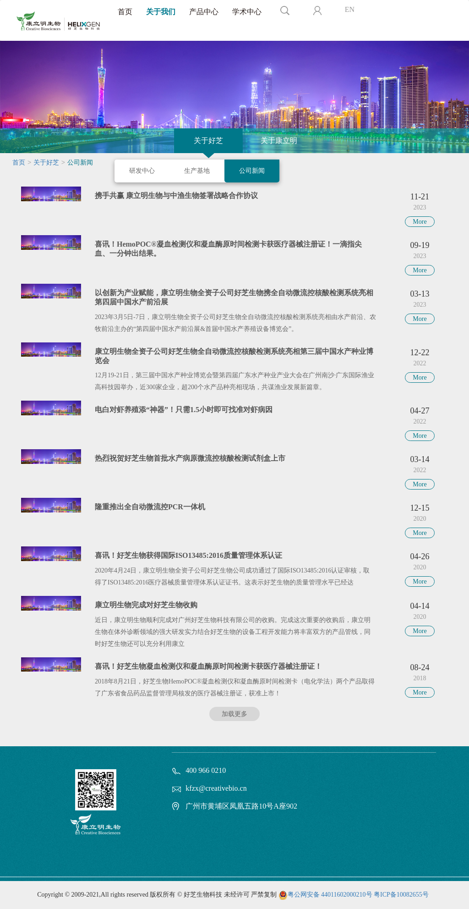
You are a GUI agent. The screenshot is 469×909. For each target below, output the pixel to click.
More (419, 221)
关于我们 (160, 12)
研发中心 (142, 170)
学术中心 (247, 12)
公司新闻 (252, 170)
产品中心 (203, 12)
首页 (125, 12)
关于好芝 (208, 140)
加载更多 (234, 714)
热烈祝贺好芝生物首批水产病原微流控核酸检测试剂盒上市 (190, 458)
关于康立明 (279, 140)
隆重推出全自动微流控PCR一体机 (150, 507)
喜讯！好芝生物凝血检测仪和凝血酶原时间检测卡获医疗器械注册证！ (208, 666)
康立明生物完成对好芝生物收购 (146, 605)
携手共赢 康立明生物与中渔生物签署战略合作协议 (176, 195)
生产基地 (197, 170)
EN (349, 9)
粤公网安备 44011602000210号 (330, 894)
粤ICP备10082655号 (401, 894)
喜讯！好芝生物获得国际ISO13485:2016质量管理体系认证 (188, 555)
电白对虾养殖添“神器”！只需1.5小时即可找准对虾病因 (184, 409)
